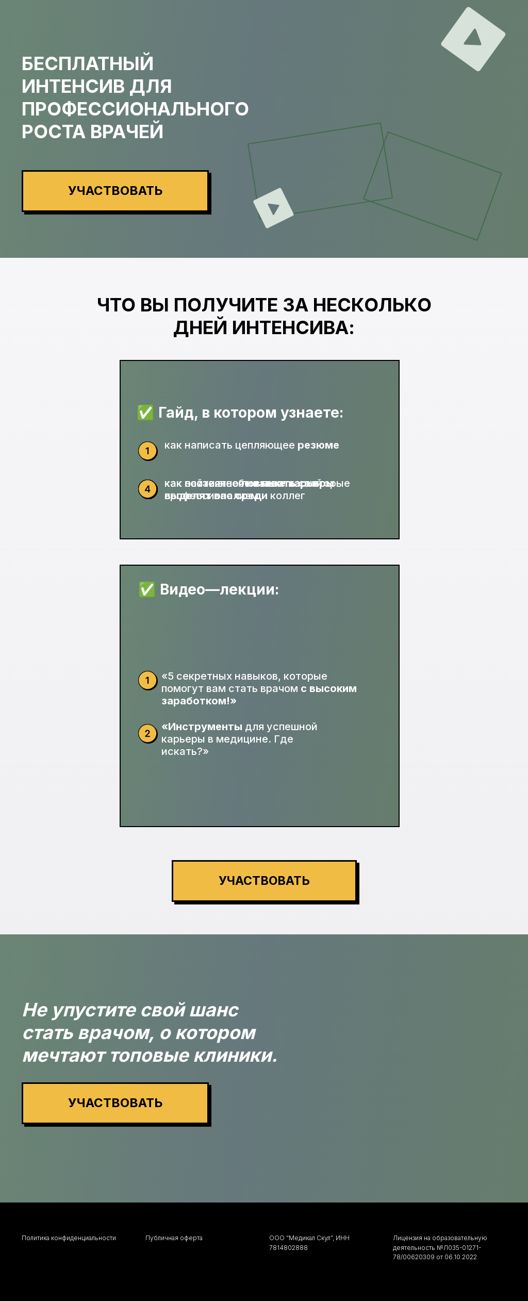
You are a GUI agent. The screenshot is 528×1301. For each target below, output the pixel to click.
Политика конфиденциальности (69, 1238)
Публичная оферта (174, 1238)
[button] (115, 191)
